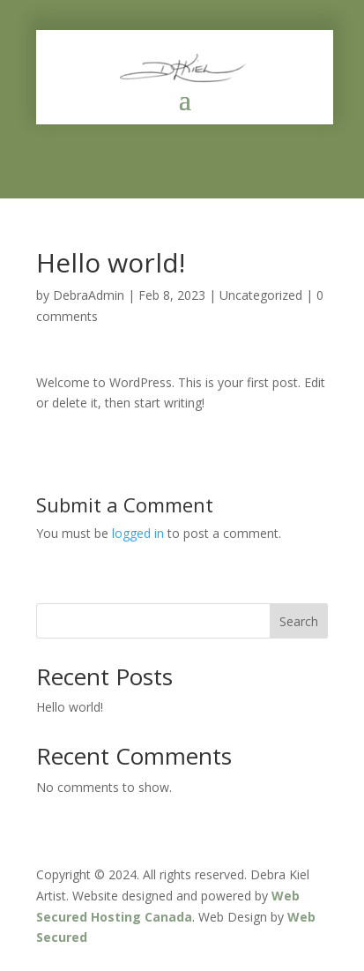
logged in (138, 533)
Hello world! (69, 706)
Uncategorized (260, 295)
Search (298, 621)
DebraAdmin (88, 295)
